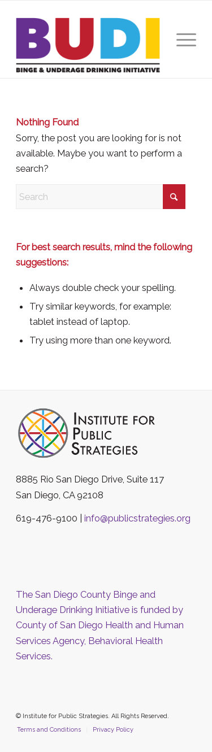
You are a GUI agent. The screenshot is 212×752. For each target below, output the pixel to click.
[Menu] (180, 39)
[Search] (100, 196)
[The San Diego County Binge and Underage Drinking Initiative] (88, 45)
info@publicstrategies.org (137, 518)
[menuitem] (180, 39)
